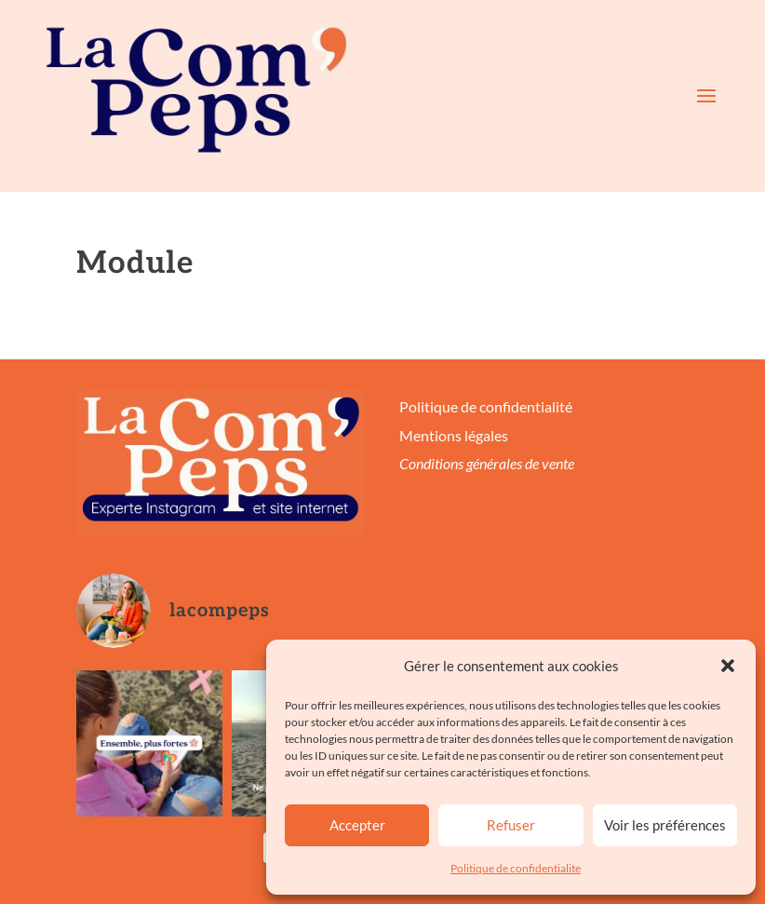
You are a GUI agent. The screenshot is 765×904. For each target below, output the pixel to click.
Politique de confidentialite (515, 868)
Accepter (357, 824)
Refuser (511, 824)
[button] (727, 665)
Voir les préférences (665, 824)
